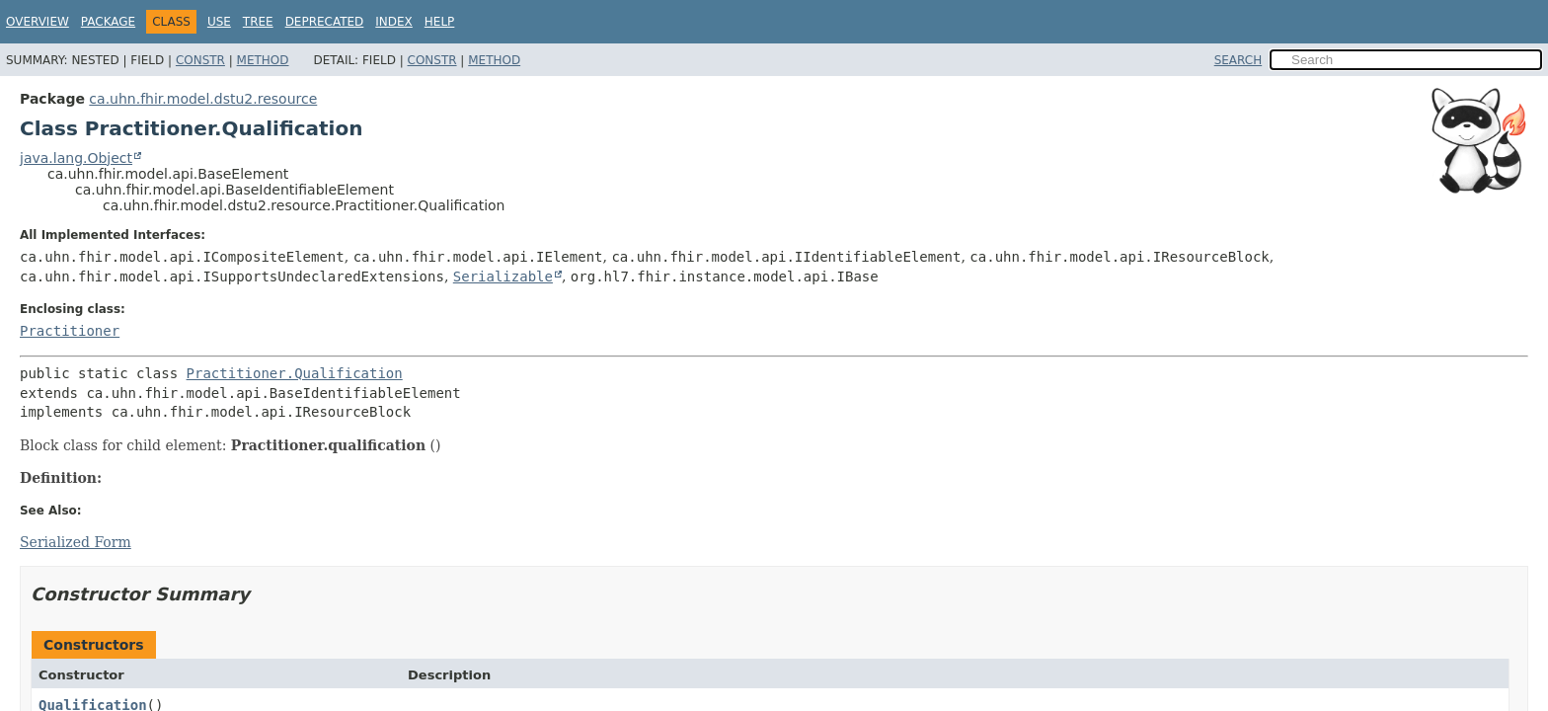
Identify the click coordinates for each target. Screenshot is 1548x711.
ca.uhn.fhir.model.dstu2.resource (203, 99)
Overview (37, 22)
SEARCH (1238, 60)
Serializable (503, 276)
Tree (258, 22)
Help (440, 22)
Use (219, 22)
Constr (200, 60)
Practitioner (69, 331)
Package (108, 22)
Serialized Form (75, 542)
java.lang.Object (76, 158)
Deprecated (324, 22)
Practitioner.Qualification (295, 373)
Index (394, 22)
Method (263, 60)
